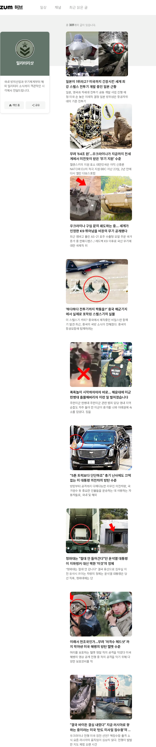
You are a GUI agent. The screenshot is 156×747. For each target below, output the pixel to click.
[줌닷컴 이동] (6, 7)
